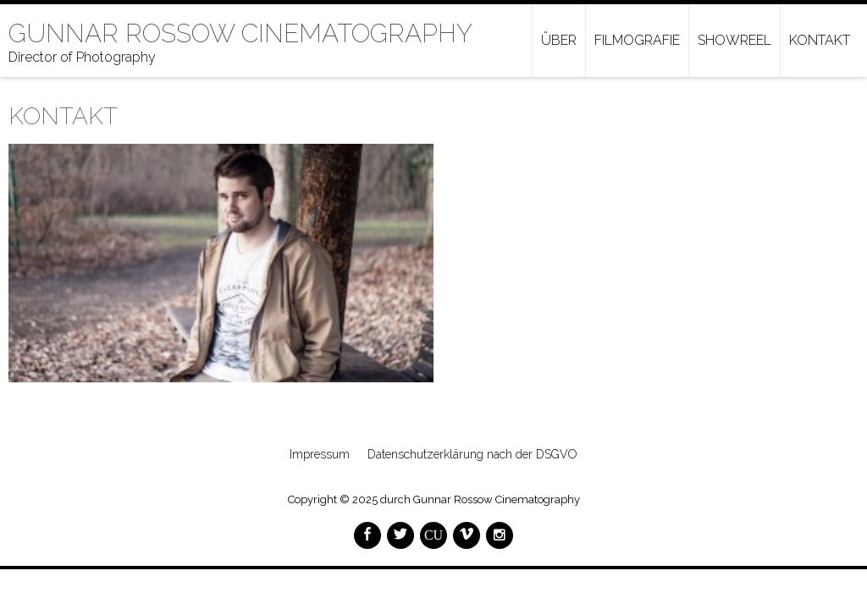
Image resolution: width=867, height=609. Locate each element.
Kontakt (819, 40)
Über (559, 40)
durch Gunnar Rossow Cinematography (480, 499)
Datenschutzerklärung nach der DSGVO (472, 454)
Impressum (320, 454)
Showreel (734, 40)
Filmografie (637, 40)
